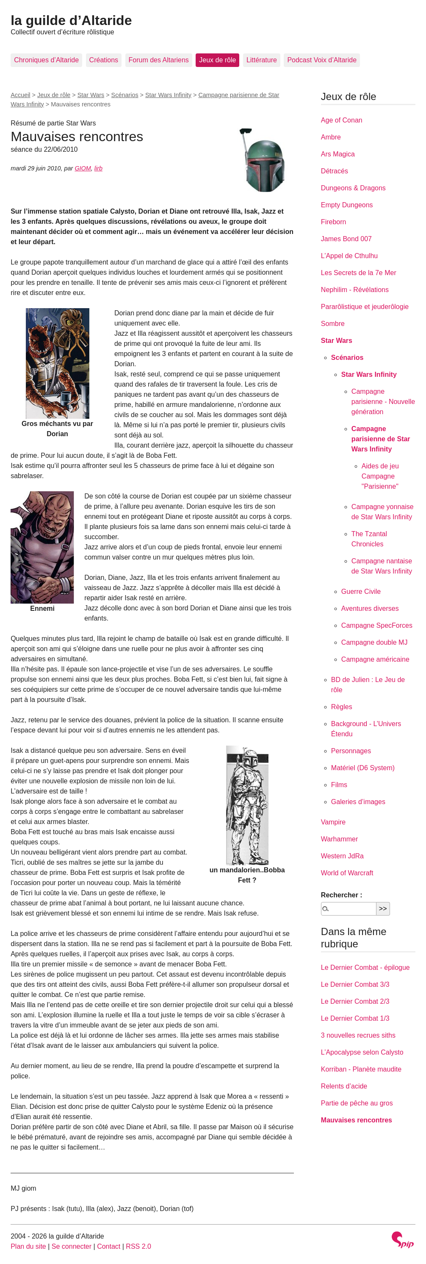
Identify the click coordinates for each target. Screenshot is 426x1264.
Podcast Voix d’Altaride (322, 60)
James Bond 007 (346, 238)
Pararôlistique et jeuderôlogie (365, 306)
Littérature (261, 60)
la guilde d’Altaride (71, 20)
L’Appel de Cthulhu (349, 255)
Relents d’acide (344, 1086)
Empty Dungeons (347, 205)
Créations (103, 60)
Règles (341, 706)
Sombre (333, 323)
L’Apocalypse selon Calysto (362, 1052)
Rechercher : (341, 895)
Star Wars (90, 95)
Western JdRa (342, 856)
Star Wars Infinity (168, 95)
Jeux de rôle (217, 60)
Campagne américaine (375, 659)
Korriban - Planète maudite (361, 1069)
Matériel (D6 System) (363, 767)
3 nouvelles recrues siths (358, 1035)
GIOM (83, 168)
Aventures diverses (370, 608)
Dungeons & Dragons (353, 188)
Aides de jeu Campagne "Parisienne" (380, 476)
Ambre (331, 137)
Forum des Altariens (159, 60)
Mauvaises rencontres (356, 1120)
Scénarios (124, 95)
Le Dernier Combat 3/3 (355, 984)
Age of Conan (341, 120)
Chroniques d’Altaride (46, 60)
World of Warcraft (347, 873)
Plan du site (28, 1246)
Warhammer (339, 839)
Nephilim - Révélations (355, 289)
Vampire (333, 822)
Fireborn (333, 222)
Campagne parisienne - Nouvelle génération (383, 401)
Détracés (334, 171)
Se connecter (71, 1246)
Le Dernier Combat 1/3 (355, 1018)
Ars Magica (338, 154)
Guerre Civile (361, 591)
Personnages (351, 751)
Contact (108, 1246)
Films (339, 784)
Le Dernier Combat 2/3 (355, 1001)
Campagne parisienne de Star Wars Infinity (380, 439)
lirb (98, 168)
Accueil (20, 95)
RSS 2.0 (138, 1246)
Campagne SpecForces (376, 625)
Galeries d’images (358, 801)
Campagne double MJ (374, 642)
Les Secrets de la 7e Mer (358, 272)
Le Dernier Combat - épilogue (365, 967)
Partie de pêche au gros (357, 1103)
